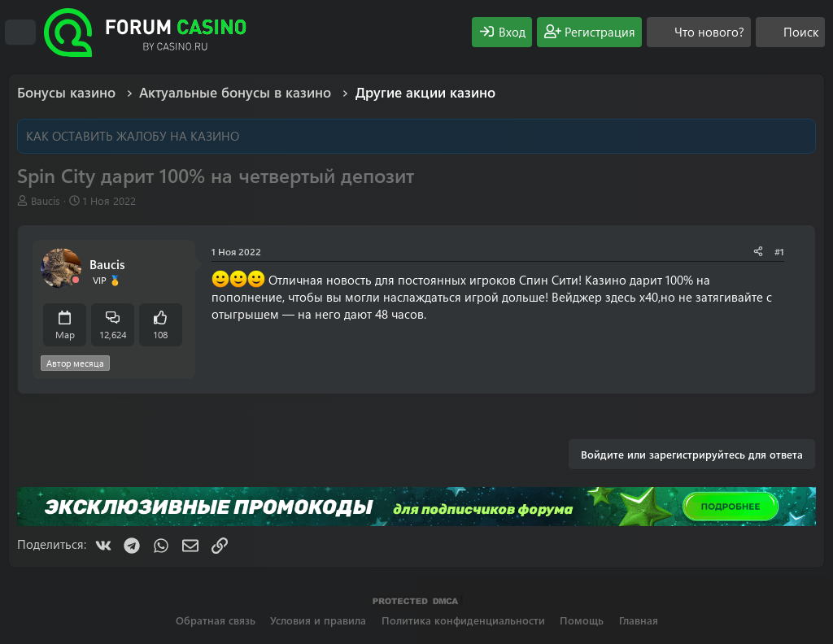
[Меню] (20, 33)
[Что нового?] (699, 32)
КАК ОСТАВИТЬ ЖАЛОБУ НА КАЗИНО (132, 136)
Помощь (582, 620)
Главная (638, 620)
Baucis (45, 200)
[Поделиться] (758, 251)
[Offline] (75, 280)
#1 (779, 251)
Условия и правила (318, 620)
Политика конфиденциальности (463, 620)
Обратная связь (215, 620)
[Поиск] (790, 32)
